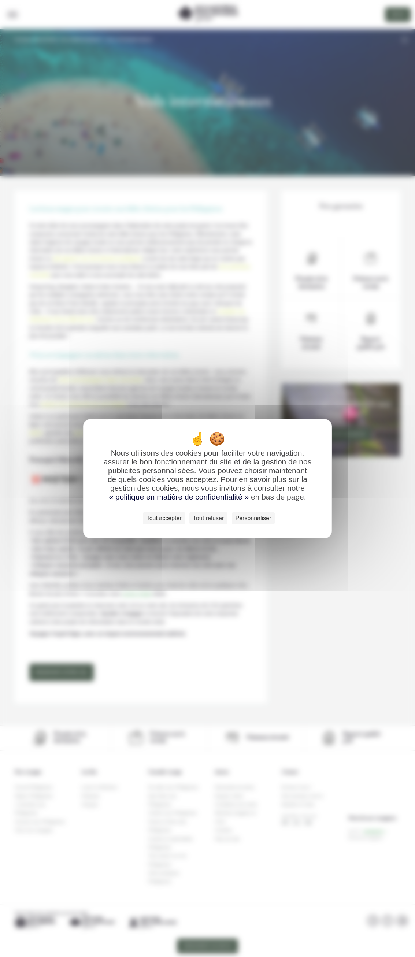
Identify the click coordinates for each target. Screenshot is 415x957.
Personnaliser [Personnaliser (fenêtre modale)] (253, 518)
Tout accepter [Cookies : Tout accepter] (164, 518)
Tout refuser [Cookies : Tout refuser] (208, 518)
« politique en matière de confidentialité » (180, 497)
